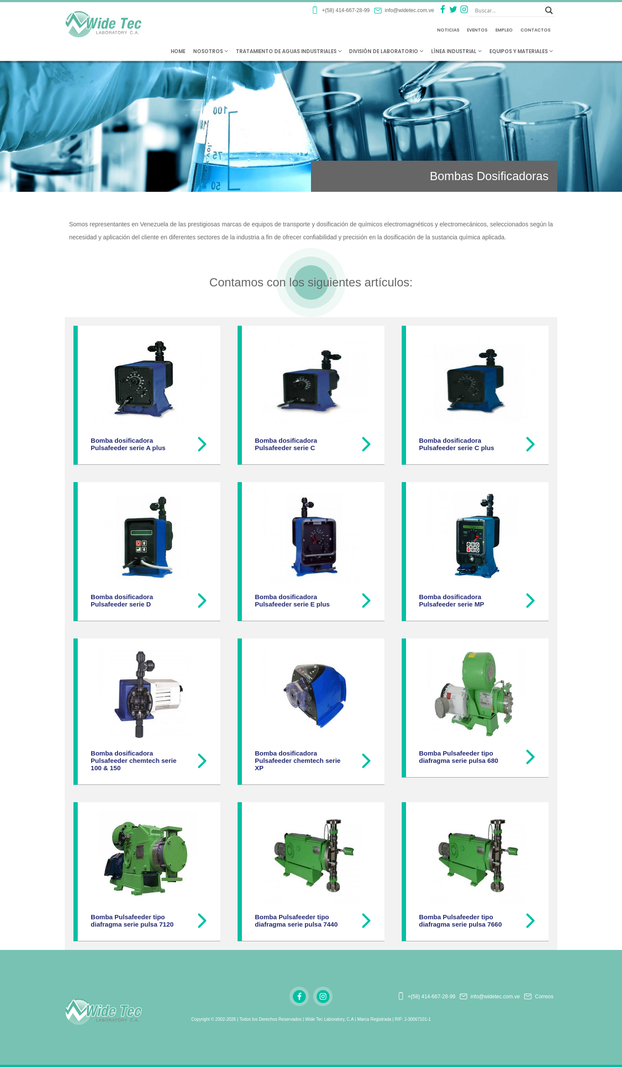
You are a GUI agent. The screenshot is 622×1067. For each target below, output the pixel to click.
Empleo (504, 30)
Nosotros (210, 51)
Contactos (535, 30)
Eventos (477, 30)
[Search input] (508, 10)
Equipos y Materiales (521, 51)
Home (178, 51)
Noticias (448, 30)
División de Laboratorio (386, 51)
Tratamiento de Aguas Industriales (289, 51)
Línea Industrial (456, 51)
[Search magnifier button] (549, 10)
